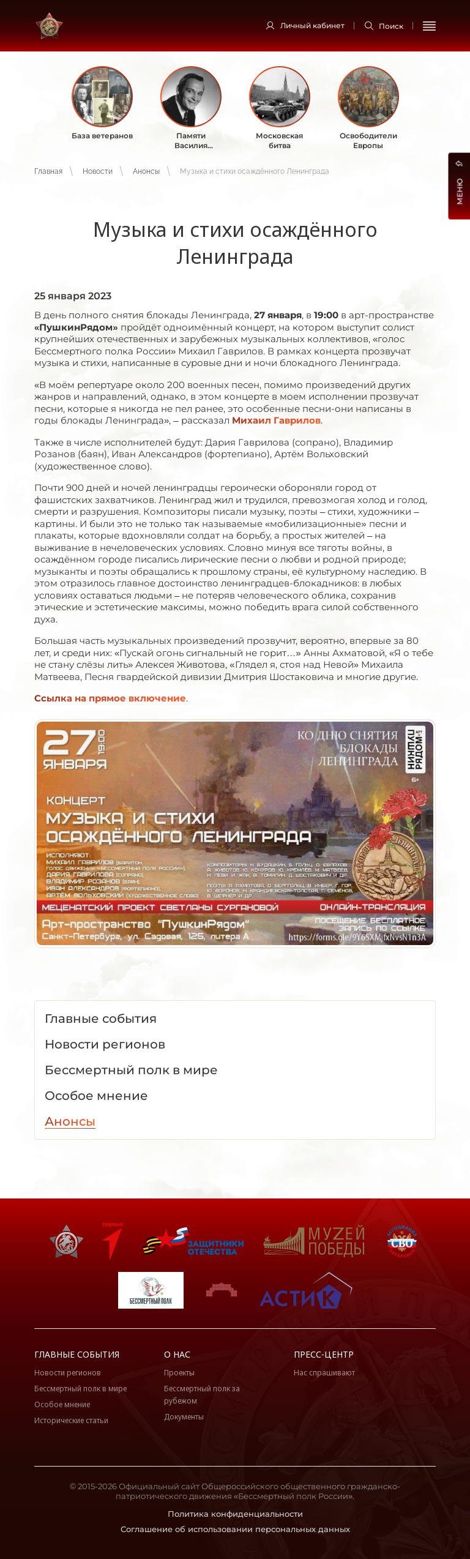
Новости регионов (67, 1372)
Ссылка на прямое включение (110, 698)
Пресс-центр (324, 1354)
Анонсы (146, 171)
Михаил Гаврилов (276, 420)
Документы (184, 1416)
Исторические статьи (71, 1420)
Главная (48, 171)
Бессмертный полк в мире (80, 1388)
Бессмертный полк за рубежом (202, 1394)
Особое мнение (62, 1404)
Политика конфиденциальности (235, 1514)
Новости (98, 171)
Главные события (76, 1354)
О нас (177, 1354)
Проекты (179, 1372)
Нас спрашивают (324, 1372)
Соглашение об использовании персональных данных (235, 1529)
